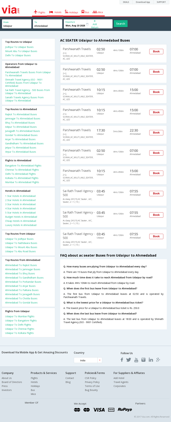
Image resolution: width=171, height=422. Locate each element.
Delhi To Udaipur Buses (18, 55)
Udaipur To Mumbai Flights (19, 316)
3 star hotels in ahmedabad (20, 204)
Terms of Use (92, 386)
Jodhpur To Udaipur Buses (19, 47)
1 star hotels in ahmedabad (20, 196)
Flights (34, 378)
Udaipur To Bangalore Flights (21, 320)
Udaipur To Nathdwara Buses (21, 243)
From (6, 22)
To (35, 22)
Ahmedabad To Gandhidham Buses (24, 277)
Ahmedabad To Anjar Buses (20, 285)
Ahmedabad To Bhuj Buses (20, 273)
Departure (70, 22)
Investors (7, 390)
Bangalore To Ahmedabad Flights (23, 165)
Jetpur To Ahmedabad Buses (20, 147)
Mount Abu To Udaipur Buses (21, 51)
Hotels (34, 382)
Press (5, 386)
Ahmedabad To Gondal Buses (21, 302)
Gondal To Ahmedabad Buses (21, 135)
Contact (69, 378)
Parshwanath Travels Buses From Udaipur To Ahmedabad (28, 74)
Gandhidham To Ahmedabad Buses (24, 143)
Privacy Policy (92, 382)
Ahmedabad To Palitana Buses (22, 290)
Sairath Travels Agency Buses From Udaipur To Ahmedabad (24, 99)
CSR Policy (90, 378)
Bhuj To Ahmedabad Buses (20, 122)
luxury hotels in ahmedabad (20, 225)
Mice (33, 394)
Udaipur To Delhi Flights (18, 324)
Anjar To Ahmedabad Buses (20, 139)
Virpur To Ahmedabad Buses (20, 151)
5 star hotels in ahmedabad (20, 212)
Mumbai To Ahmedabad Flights (22, 182)
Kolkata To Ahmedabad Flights (21, 178)
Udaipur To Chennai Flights (19, 328)
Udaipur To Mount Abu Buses (21, 247)
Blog (67, 382)
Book (156, 51)
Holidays (35, 386)
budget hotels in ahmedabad (21, 216)
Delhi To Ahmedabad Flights (20, 173)
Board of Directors (12, 382)
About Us (7, 378)
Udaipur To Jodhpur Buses (19, 238)
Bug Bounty (91, 390)
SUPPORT (161, 2)
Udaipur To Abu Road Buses (20, 251)
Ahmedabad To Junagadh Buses (22, 294)
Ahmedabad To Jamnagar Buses (22, 269)
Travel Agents (121, 382)
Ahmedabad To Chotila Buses (21, 298)
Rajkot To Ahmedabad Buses (21, 114)
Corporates (120, 386)
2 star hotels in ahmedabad (20, 200)
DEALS (126, 2)
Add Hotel (119, 378)
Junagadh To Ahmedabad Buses (22, 131)
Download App (143, 2)
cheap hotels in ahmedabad (20, 220)
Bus (33, 390)
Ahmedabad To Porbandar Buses (23, 281)
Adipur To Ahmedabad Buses (21, 126)
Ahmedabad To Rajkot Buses (21, 265)
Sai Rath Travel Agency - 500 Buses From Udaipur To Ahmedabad (27, 91)
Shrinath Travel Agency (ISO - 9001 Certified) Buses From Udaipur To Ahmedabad (24, 82)
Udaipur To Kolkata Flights (19, 333)
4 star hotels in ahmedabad (20, 208)
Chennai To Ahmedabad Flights (22, 169)
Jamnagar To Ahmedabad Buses (22, 118)
